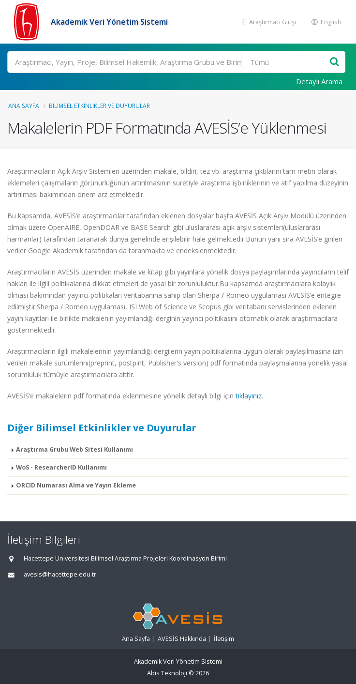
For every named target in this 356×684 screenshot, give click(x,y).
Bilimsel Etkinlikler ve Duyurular (99, 105)
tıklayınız (249, 395)
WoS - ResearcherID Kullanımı (61, 467)
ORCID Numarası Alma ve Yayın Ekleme (76, 485)
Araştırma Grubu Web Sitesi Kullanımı (74, 449)
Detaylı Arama (319, 81)
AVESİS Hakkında (182, 639)
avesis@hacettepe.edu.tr (60, 574)
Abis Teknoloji (167, 673)
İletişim (224, 639)
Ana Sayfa (23, 105)
